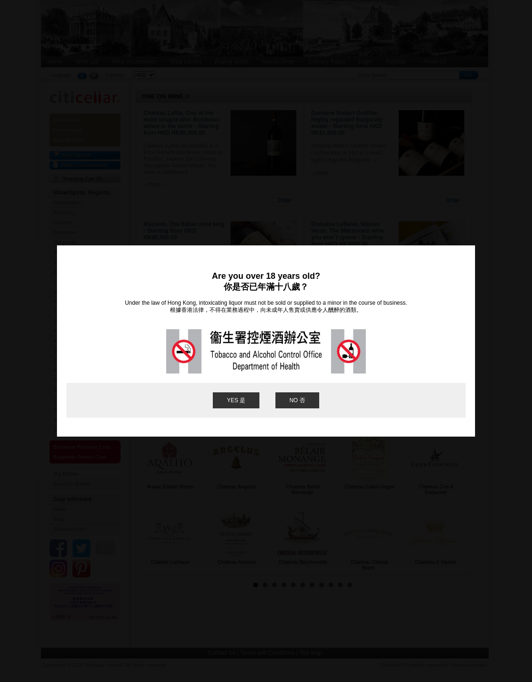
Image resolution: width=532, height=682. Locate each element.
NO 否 (297, 400)
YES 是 (236, 400)
